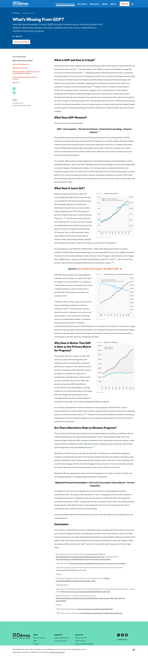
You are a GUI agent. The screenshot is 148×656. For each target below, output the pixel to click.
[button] (14, 88)
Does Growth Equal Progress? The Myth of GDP (98, 268)
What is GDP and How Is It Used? (23, 60)
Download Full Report (21, 42)
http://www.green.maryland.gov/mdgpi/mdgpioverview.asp (101, 613)
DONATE (124, 4)
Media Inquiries (80, 641)
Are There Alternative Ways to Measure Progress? (25, 78)
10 (85, 414)
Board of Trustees (39, 638)
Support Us (58, 635)
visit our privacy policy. (57, 652)
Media (105, 3)
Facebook (118, 635)
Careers (36, 644)
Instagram (126, 635)
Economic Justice (18, 103)
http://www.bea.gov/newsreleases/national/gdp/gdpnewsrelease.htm (80, 557)
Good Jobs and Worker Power (22, 105)
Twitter (122, 635)
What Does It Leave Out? (20, 68)
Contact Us (79, 635)
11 (94, 447)
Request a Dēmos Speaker (84, 644)
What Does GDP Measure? (21, 64)
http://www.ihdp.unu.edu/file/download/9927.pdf (95, 609)
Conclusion (16, 82)
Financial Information (61, 638)
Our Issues (82, 3)
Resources (94, 3)
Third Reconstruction (65, 3)
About (113, 3)
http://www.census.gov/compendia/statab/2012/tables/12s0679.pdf (86, 591)
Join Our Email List (60, 641)
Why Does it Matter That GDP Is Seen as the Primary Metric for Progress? (26, 72)
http (106, 578)
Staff (35, 641)
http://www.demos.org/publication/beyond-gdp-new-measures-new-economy (83, 559)
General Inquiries (81, 638)
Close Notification (131, 651)
